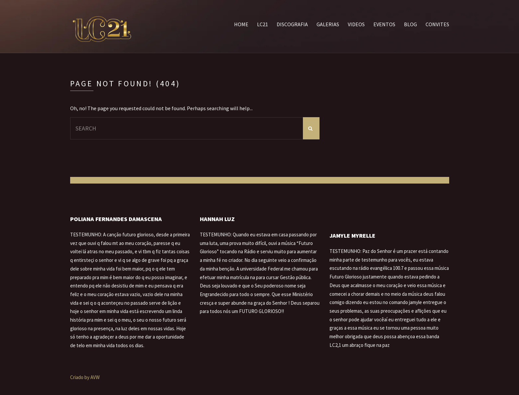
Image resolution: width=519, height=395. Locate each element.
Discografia (292, 24)
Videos (356, 24)
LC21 (262, 24)
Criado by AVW (85, 377)
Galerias (328, 24)
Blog (410, 24)
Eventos (384, 24)
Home (241, 24)
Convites (437, 24)
